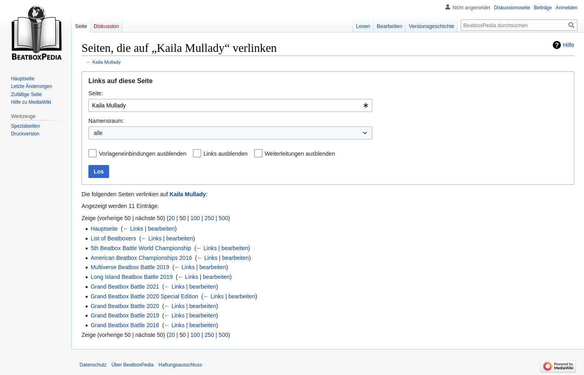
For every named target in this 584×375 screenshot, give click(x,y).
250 (209, 218)
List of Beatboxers (113, 238)
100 (195, 218)
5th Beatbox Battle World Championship (140, 248)
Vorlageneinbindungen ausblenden (143, 153)
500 (223, 218)
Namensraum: (106, 121)
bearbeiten (161, 228)
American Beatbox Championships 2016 (141, 258)
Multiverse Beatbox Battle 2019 (129, 267)
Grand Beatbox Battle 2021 (124, 286)
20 (172, 218)
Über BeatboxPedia (133, 365)
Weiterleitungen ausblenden (300, 153)
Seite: (95, 93)
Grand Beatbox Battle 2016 (124, 325)
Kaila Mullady (106, 61)
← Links (133, 228)
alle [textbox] (98, 133)
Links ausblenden (226, 153)
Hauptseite (104, 228)
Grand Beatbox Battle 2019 (124, 315)
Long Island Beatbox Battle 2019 (131, 277)
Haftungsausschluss (180, 365)
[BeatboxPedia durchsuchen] (519, 25)
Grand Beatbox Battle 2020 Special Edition (144, 296)
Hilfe (568, 45)
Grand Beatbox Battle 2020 (124, 306)
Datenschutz (93, 365)
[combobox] (230, 105)
